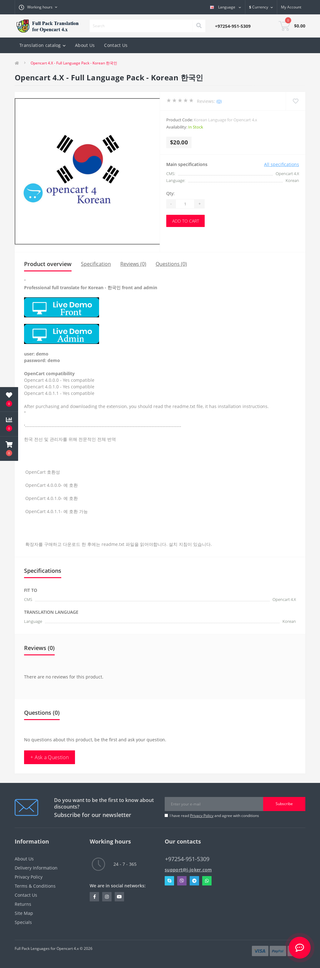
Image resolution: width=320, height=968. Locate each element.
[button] (9, 448)
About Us (85, 45)
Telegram (194, 881)
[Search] (198, 26)
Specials (23, 922)
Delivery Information (36, 868)
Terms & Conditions (35, 886)
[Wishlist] (295, 101)
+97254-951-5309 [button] (187, 859)
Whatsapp (207, 881)
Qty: (170, 193)
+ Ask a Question (49, 757)
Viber (182, 881)
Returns (23, 904)
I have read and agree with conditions (214, 815)
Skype (169, 881)
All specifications (281, 164)
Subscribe (284, 803)
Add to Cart (185, 221)
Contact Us (116, 45)
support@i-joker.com (188, 870)
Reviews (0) (133, 263)
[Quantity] (185, 204)
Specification (96, 263)
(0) (219, 101)
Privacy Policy (201, 815)
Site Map (24, 913)
